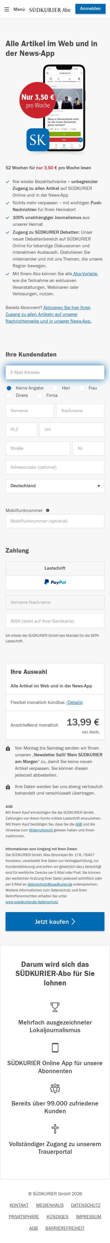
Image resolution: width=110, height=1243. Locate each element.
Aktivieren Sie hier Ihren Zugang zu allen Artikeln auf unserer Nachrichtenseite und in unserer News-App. (49, 314)
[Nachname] (80, 411)
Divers (22, 395)
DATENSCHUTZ (85, 1205)
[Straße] (38, 448)
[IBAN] (55, 621)
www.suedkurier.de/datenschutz (32, 902)
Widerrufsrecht (41, 830)
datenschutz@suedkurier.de (50, 884)
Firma (51, 395)
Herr (66, 388)
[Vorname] (30, 411)
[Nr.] (88, 448)
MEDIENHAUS (50, 1205)
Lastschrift (55, 568)
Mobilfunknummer (27, 510)
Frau (93, 388)
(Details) (75, 702)
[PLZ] (21, 429)
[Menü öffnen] (16, 9)
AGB (78, 824)
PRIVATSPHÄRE (24, 1216)
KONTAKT (19, 1205)
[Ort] (72, 429)
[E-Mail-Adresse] (55, 372)
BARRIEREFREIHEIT (64, 1228)
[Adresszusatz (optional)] (55, 467)
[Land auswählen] (55, 486)
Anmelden (90, 8)
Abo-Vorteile (84, 273)
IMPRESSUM (88, 1216)
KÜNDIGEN (58, 1216)
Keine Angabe (29, 388)
